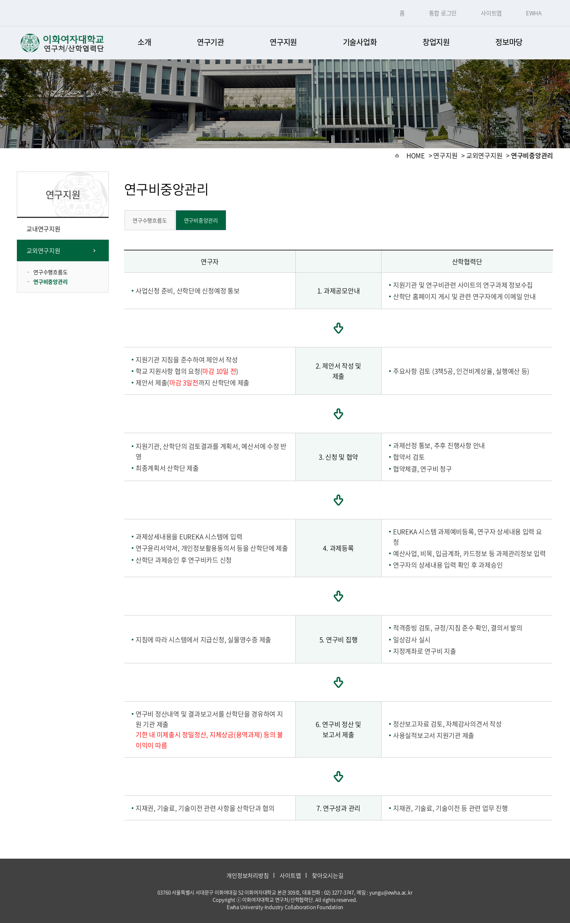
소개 (144, 41)
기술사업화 (360, 41)
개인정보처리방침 (247, 875)
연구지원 (283, 41)
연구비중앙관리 (50, 281)
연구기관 (210, 41)
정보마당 (508, 41)
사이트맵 (491, 13)
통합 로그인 (443, 13)
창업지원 (436, 41)
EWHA (534, 13)
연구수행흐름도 (50, 272)
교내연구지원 (43, 228)
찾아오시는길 (328, 875)
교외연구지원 (43, 250)
